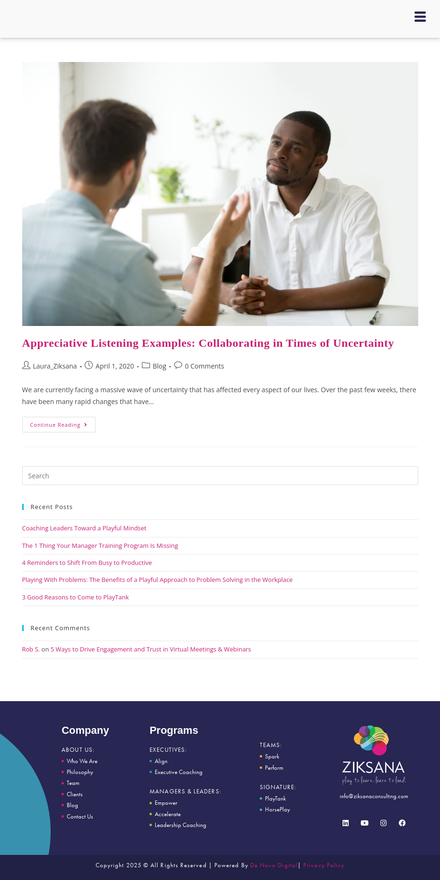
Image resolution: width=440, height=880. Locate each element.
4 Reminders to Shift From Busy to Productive (87, 562)
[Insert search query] (220, 475)
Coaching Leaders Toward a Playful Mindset (84, 528)
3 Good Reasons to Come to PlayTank (75, 597)
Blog (160, 365)
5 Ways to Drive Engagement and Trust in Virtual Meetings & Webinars (151, 649)
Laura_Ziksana (55, 365)
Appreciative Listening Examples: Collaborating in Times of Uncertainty (208, 343)
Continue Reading (63, 422)
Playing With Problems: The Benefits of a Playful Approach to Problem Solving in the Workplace (157, 579)
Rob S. (31, 649)
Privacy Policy (323, 865)
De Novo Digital (274, 865)
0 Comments (204, 365)
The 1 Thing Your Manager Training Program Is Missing (100, 545)
